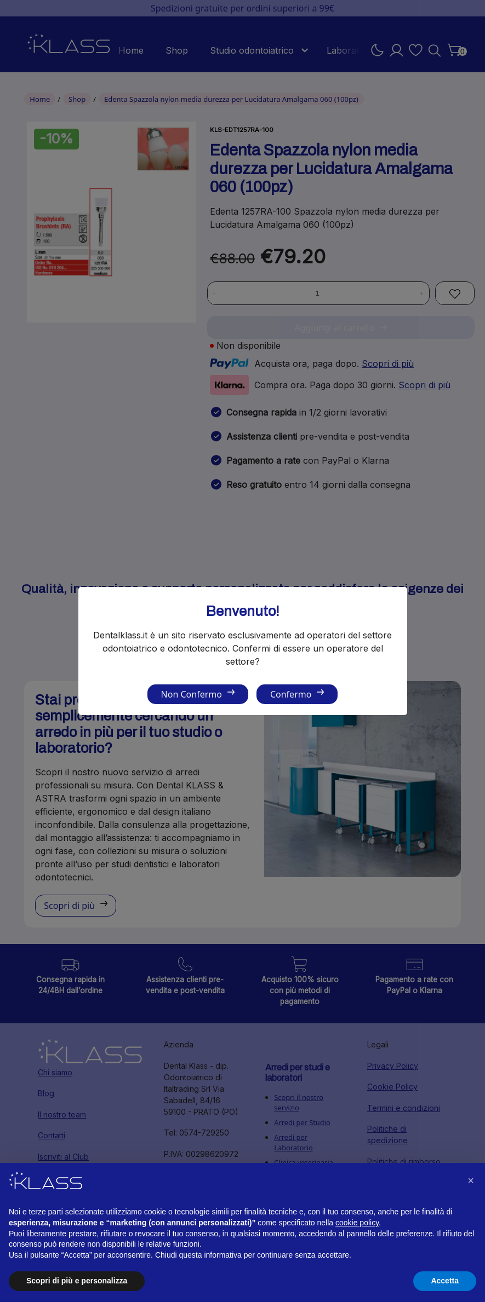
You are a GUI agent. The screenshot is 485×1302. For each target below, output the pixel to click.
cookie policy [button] (357, 1222)
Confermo (290, 694)
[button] (471, 1180)
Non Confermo (191, 694)
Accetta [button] (445, 1280)
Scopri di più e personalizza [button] (76, 1280)
